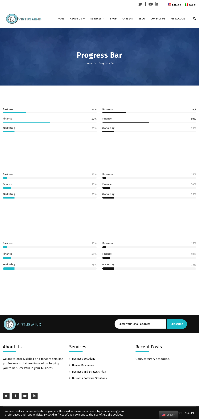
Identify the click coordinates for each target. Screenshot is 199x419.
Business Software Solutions (89, 378)
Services (96, 18)
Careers (127, 18)
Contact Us (158, 18)
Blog (142, 18)
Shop (113, 18)
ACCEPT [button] (189, 413)
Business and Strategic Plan (89, 371)
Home (61, 18)
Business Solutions (83, 358)
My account (178, 18)
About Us (76, 18)
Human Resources (83, 365)
